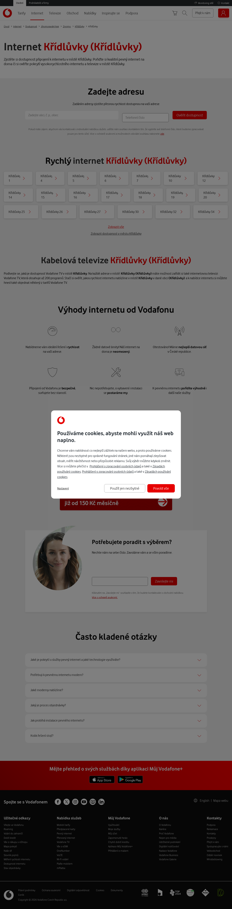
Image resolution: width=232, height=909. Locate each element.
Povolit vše (161, 488)
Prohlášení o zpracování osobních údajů (115, 466)
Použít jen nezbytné (124, 488)
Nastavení (63, 488)
